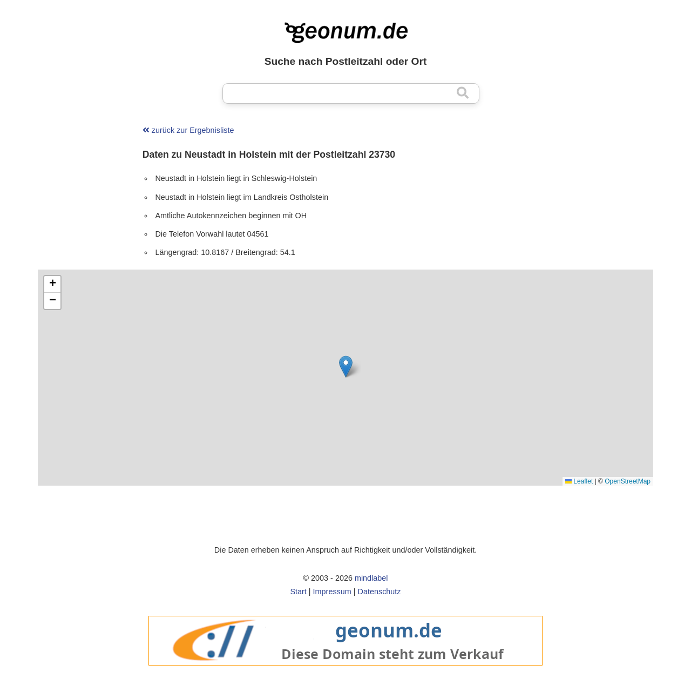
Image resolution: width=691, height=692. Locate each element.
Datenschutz (379, 591)
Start (298, 591)
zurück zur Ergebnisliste (188, 130)
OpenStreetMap (628, 481)
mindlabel (371, 578)
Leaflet (579, 481)
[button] (346, 366)
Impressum (332, 591)
